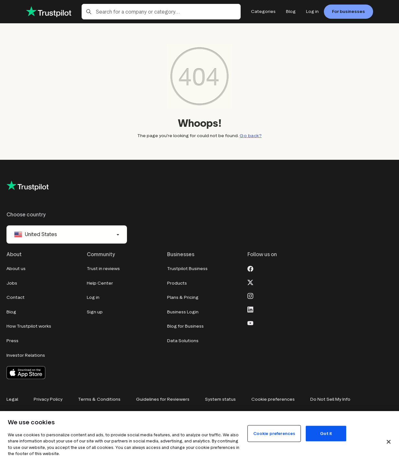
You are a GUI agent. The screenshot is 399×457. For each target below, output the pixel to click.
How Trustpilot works (28, 326)
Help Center (100, 283)
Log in (93, 297)
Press (12, 340)
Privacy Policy (48, 399)
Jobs (11, 283)
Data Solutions (183, 340)
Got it (326, 433)
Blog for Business (185, 326)
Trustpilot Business (187, 268)
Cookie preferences (273, 399)
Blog (11, 312)
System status (220, 399)
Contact (15, 297)
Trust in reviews (103, 268)
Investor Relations (25, 355)
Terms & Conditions (99, 399)
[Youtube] (250, 322)
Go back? (251, 135)
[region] (199, 434)
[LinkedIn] (250, 309)
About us (16, 268)
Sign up (95, 312)
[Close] (389, 442)
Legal (12, 399)
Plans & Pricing (183, 297)
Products (177, 283)
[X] (250, 282)
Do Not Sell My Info (330, 399)
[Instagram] (250, 295)
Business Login (183, 312)
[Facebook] (250, 268)
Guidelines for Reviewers (162, 399)
